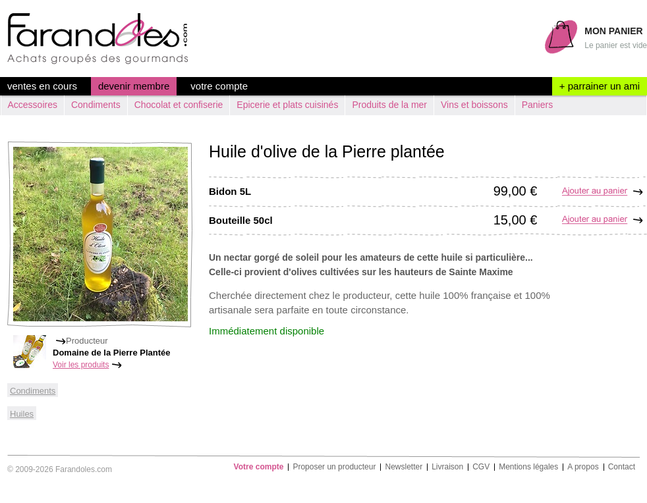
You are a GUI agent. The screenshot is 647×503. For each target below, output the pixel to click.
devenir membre (133, 86)
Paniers (537, 104)
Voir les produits (81, 364)
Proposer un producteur (334, 467)
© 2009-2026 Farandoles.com (59, 469)
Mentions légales (528, 467)
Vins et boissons (474, 104)
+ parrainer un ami (599, 86)
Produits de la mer (389, 104)
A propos (582, 467)
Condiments (96, 104)
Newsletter (403, 467)
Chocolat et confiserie (178, 104)
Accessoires (32, 104)
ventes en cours (42, 86)
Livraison (447, 467)
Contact (621, 467)
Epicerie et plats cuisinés (287, 104)
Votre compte (219, 86)
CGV (481, 467)
